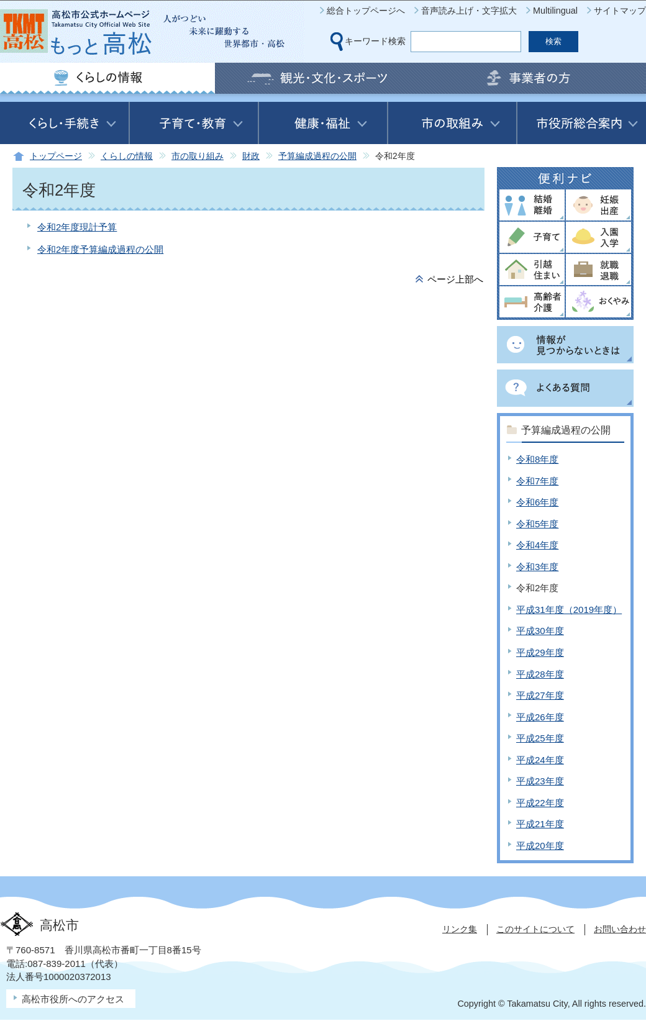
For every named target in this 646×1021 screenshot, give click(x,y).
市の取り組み (197, 156)
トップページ (56, 156)
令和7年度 (537, 481)
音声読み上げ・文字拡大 (469, 11)
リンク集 (459, 929)
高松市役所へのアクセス (73, 999)
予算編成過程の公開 (317, 156)
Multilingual (555, 11)
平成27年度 (540, 695)
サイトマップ (620, 11)
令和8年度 (537, 459)
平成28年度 (540, 674)
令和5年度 (537, 524)
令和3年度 (537, 566)
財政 (251, 156)
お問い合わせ (620, 929)
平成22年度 (540, 802)
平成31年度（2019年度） (569, 609)
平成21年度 (540, 824)
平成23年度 (540, 781)
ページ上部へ (455, 279)
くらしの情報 (127, 156)
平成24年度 (540, 760)
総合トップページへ (366, 11)
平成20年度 (540, 845)
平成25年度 (540, 738)
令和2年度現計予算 (77, 227)
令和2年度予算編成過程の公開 (100, 249)
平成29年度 (540, 652)
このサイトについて (535, 929)
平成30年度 (540, 630)
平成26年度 (540, 717)
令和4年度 (537, 545)
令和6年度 (537, 502)
